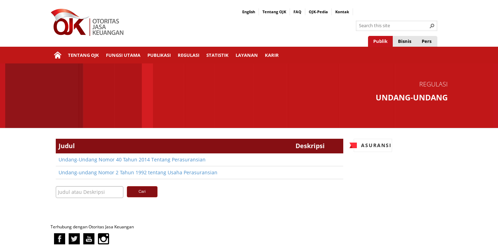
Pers (426, 41)
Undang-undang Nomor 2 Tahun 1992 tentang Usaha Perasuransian (138, 172)
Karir (272, 55)
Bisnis (404, 41)
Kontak (342, 11)
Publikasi (159, 55)
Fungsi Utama (123, 55)
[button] (432, 26)
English (248, 11)
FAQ (297, 11)
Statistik (217, 55)
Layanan (247, 55)
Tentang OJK (274, 11)
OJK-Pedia (318, 11)
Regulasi (188, 55)
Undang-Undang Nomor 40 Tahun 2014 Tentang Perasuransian (132, 159)
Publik (380, 41)
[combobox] (394, 26)
